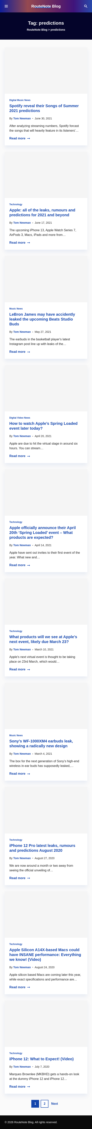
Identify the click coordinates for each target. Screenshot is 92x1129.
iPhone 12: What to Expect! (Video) (41, 1059)
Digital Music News (20, 100)
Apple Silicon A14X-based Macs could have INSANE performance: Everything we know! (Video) (45, 955)
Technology (15, 204)
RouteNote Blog (46, 6)
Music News (16, 308)
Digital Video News (19, 417)
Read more (19, 138)
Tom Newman (22, 118)
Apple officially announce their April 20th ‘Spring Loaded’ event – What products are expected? (42, 533)
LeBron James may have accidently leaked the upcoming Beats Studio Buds (42, 319)
